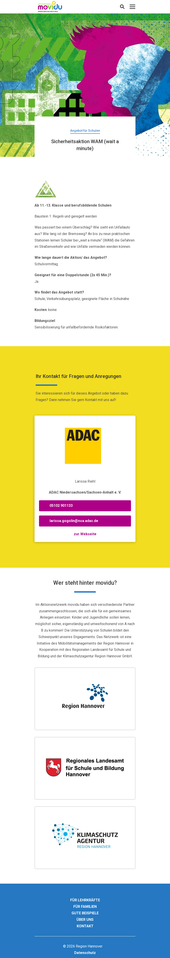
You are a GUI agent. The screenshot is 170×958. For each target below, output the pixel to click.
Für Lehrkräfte (85, 900)
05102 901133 (61, 505)
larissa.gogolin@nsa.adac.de (74, 521)
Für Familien (85, 906)
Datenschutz (85, 953)
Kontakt (85, 926)
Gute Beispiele (85, 913)
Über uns (85, 919)
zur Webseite (85, 534)
